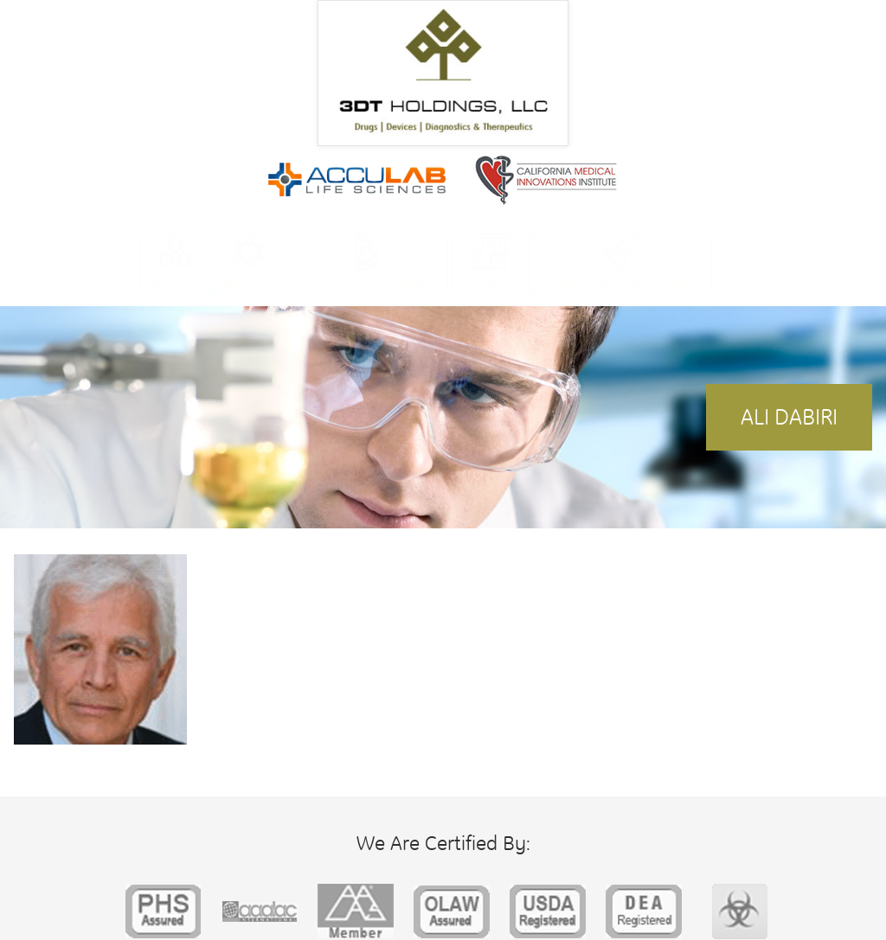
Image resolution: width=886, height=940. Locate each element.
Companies (489, 284)
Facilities (248, 284)
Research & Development (367, 284)
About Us (176, 284)
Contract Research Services (622, 284)
